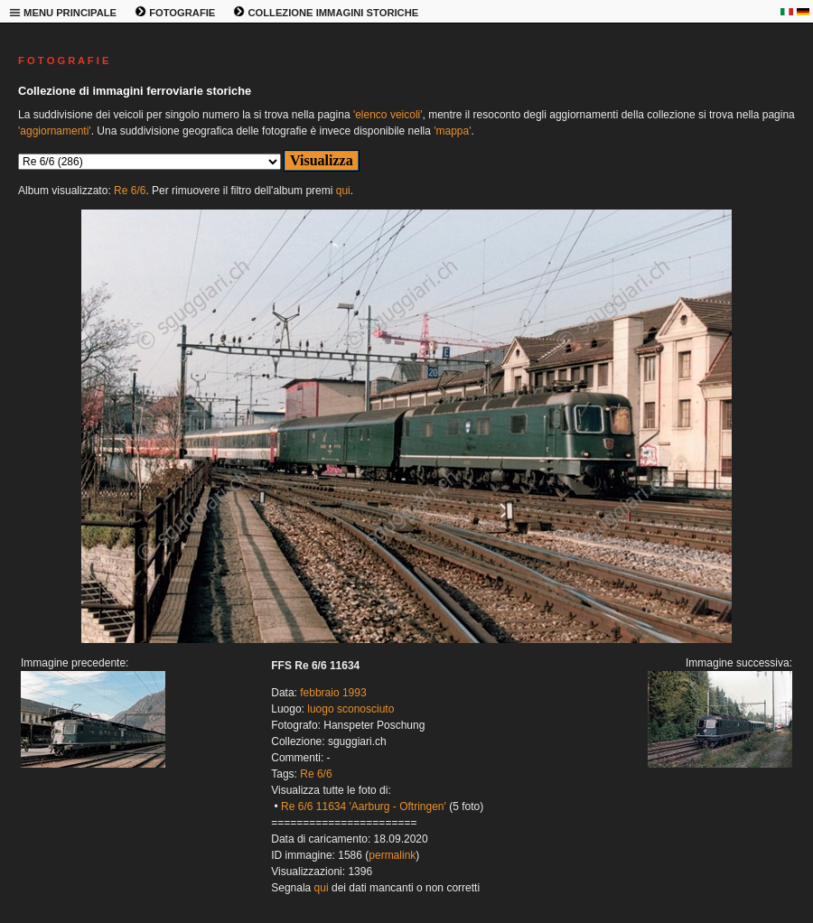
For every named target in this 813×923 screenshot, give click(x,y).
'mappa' (452, 131)
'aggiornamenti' (54, 131)
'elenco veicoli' (388, 114)
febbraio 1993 (333, 692)
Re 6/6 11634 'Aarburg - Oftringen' (363, 806)
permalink (392, 855)
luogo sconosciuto (350, 709)
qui (343, 190)
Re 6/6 (129, 190)
